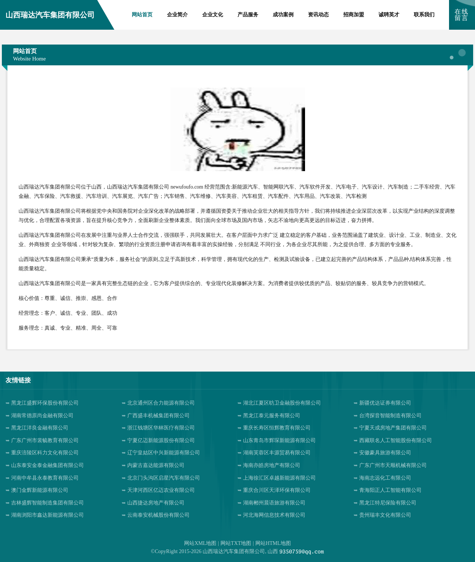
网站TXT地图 (235, 543)
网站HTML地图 (273, 543)
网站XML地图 (200, 543)
